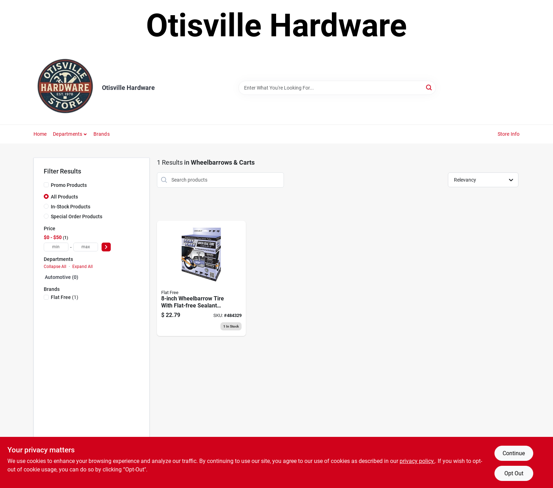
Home (40, 134)
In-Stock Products (70, 206)
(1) (64, 297)
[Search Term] (337, 88)
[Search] (429, 87)
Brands (101, 134)
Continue (514, 453)
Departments (67, 134)
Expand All (82, 266)
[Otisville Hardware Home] (65, 88)
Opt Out (513, 473)
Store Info (509, 134)
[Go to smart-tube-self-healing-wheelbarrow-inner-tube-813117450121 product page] (201, 278)
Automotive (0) (61, 277)
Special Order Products (76, 216)
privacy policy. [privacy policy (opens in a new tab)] (417, 461)
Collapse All (55, 266)
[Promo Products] (46, 184)
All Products (64, 197)
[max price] (85, 247)
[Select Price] (106, 247)
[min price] (56, 247)
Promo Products (69, 185)
